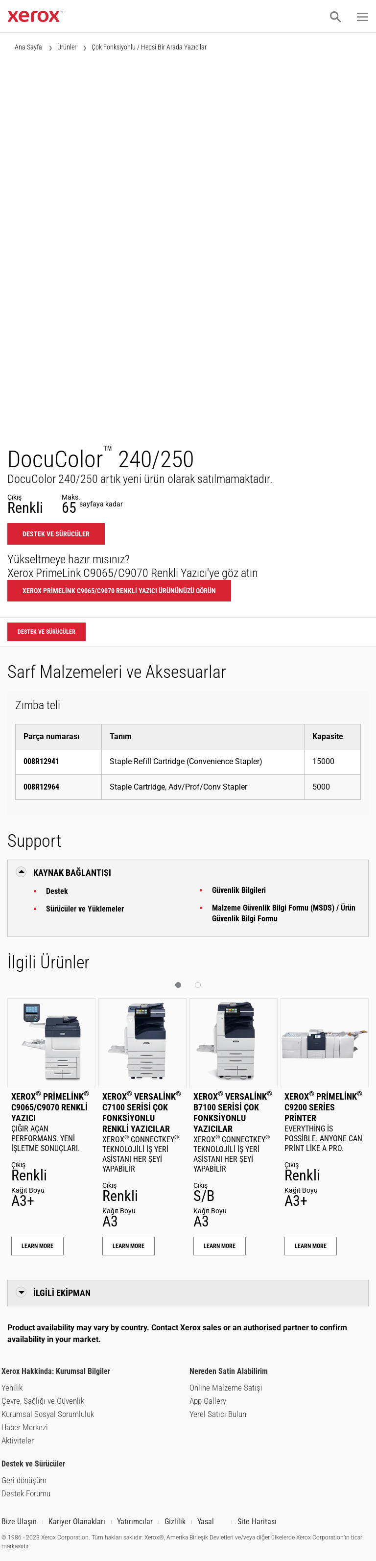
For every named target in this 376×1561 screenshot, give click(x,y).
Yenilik (12, 1388)
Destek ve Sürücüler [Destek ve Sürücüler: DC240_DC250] (56, 534)
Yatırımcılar (135, 1521)
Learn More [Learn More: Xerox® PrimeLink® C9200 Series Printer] (311, 1246)
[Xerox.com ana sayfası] (35, 19)
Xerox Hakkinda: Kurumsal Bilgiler (55, 1371)
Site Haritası (257, 1521)
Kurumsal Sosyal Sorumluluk (47, 1414)
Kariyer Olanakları (76, 1521)
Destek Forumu (25, 1493)
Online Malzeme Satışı (225, 1388)
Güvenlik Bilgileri (239, 890)
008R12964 (41, 787)
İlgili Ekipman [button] (62, 1293)
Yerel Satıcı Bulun (217, 1414)
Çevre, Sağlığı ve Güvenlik (42, 1401)
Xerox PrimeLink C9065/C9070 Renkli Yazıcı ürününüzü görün (119, 591)
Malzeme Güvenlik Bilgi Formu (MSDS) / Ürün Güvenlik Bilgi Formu (283, 913)
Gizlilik (175, 1521)
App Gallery (207, 1401)
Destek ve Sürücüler (33, 1463)
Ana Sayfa (28, 47)
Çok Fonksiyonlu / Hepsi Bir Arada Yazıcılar (149, 47)
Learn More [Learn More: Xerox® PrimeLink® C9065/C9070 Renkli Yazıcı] (37, 1246)
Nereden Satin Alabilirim (228, 1371)
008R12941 (41, 761)
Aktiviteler (17, 1440)
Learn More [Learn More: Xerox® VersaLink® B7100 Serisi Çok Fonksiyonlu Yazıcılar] (219, 1246)
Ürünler (66, 47)
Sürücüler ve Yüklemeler (85, 908)
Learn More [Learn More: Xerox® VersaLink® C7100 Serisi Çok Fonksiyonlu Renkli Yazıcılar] (128, 1246)
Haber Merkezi (24, 1427)
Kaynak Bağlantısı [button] (72, 872)
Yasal (205, 1521)
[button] (335, 16)
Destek (57, 891)
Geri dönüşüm (24, 1480)
